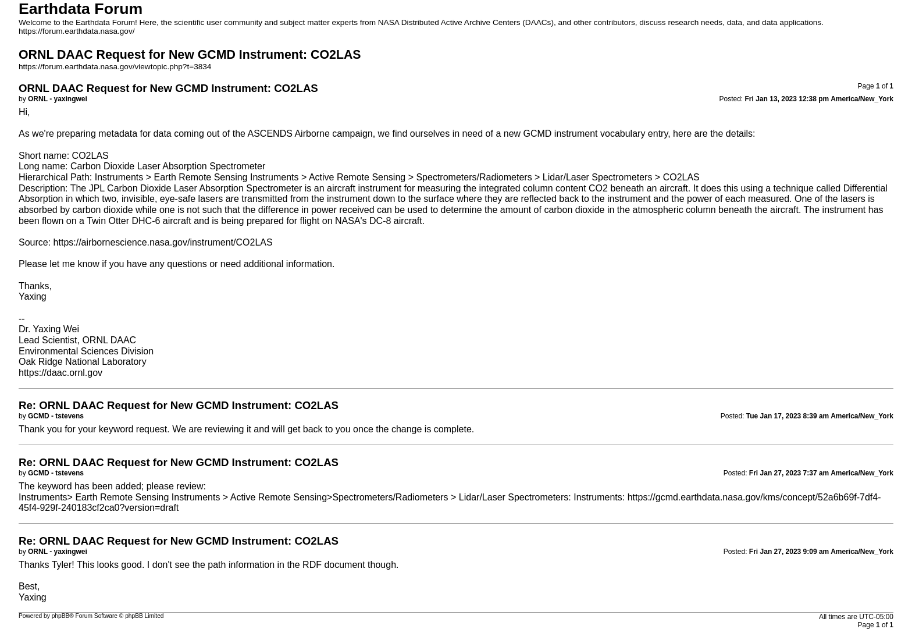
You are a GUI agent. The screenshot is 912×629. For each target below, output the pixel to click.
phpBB (61, 616)
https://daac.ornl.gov (60, 373)
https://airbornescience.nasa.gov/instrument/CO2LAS (163, 242)
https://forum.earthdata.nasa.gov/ (77, 31)
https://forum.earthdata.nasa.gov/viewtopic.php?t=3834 (115, 66)
